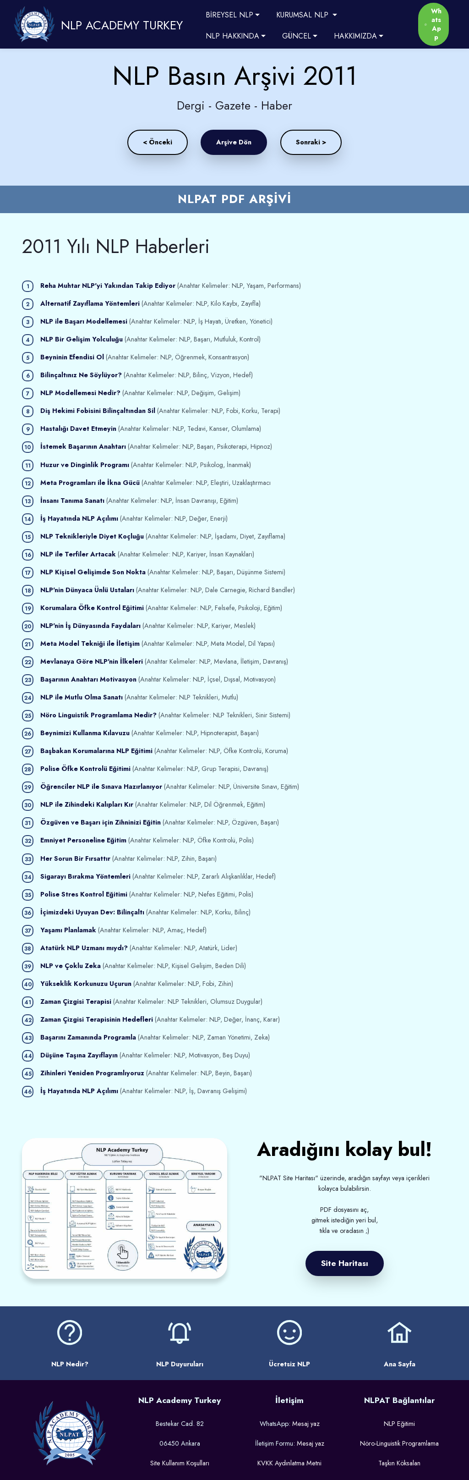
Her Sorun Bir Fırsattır (75, 858)
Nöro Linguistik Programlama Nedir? (98, 715)
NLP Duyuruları (179, 1364)
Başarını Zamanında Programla (88, 1037)
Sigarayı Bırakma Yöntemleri (85, 876)
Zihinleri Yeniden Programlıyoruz (93, 1073)
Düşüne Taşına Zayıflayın (79, 1055)
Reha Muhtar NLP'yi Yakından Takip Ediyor (107, 285)
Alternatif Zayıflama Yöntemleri (90, 303)
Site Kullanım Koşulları (179, 1463)
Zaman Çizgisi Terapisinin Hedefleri (97, 1019)
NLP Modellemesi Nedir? (80, 392)
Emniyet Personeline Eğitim (83, 840)
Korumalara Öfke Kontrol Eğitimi (92, 607)
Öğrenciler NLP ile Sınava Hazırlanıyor (102, 786)
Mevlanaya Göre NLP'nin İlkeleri (91, 661)
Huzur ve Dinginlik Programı (84, 464)
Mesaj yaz (306, 1423)
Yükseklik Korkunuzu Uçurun (85, 983)
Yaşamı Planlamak (68, 930)
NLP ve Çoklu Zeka (70, 965)
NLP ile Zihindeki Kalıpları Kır (86, 804)
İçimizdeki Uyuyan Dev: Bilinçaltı (92, 912)
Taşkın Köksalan (399, 1463)
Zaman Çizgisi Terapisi (75, 1001)
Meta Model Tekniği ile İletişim (90, 643)
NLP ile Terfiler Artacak (78, 554)
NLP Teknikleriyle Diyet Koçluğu (92, 536)
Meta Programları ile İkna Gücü (90, 482)
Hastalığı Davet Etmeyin (78, 428)
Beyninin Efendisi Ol (72, 357)
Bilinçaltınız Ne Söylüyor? (81, 375)
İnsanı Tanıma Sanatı (72, 500)
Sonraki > (311, 142)
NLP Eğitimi (399, 1423)
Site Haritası (344, 1263)
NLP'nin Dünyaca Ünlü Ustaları (87, 589)
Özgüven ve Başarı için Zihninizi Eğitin (100, 822)
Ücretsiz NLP (289, 1364)
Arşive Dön (233, 142)
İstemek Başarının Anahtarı (83, 446)
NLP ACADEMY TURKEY (122, 25)
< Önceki (157, 142)
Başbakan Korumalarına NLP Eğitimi (96, 750)
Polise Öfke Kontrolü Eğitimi (85, 768)
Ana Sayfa (399, 1364)
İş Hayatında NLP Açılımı (79, 518)
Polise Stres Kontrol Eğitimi (83, 894)
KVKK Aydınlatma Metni (289, 1463)
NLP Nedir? (69, 1364)
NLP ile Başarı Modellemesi (83, 321)
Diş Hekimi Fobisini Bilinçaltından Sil (97, 410)
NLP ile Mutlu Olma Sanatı (81, 697)
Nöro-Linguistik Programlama (399, 1443)
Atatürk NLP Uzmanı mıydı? (84, 947)
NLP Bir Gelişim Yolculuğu (81, 339)
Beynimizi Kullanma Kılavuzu (85, 732)
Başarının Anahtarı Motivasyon (88, 679)
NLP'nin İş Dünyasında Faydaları (90, 625)
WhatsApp (433, 24)
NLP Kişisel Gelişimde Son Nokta (93, 572)
